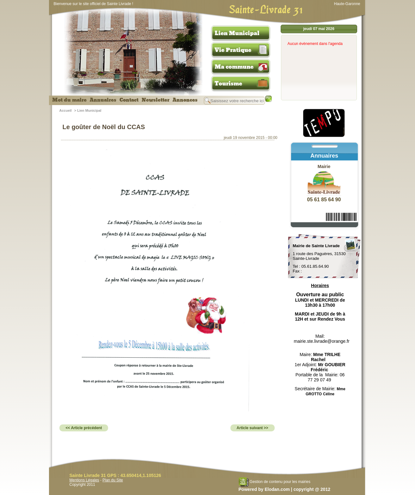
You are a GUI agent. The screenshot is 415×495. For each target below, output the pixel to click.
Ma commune (234, 66)
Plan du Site (112, 480)
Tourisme (228, 83)
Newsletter (155, 100)
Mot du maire (69, 100)
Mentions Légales (84, 480)
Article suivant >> (252, 428)
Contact (128, 100)
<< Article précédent (84, 428)
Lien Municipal (237, 33)
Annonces (185, 100)
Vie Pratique (233, 50)
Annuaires (103, 100)
